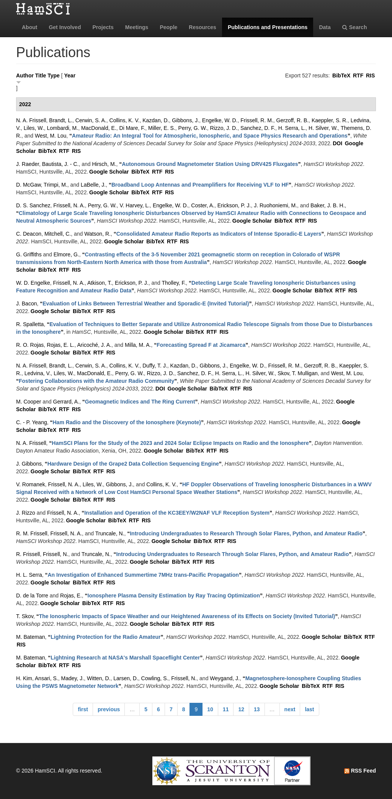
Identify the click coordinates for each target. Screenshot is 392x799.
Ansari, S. (46, 678)
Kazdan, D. (155, 120)
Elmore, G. (66, 254)
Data (324, 27)
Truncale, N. (109, 533)
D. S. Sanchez (33, 205)
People (168, 27)
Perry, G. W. (192, 128)
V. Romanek (30, 484)
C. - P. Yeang (31, 422)
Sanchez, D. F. (257, 128)
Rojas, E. (71, 595)
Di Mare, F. (132, 128)
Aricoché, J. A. (94, 345)
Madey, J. (72, 678)
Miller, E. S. (161, 128)
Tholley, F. (174, 283)
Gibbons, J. (185, 120)
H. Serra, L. (292, 128)
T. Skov (24, 616)
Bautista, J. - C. (60, 164)
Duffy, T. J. (154, 366)
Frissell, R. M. (256, 120)
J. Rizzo (25, 513)
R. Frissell (28, 554)
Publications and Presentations (268, 27)
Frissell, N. (55, 554)
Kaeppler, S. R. (330, 120)
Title (40, 75)
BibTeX (341, 75)
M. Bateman (30, 637)
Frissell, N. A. (69, 205)
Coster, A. (202, 205)
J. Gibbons (29, 464)
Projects (102, 27)
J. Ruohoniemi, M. (275, 205)
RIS (370, 75)
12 (241, 709)
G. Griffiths (29, 254)
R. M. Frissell (31, 533)
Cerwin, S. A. (90, 120)
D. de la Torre (32, 595)
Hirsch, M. (104, 164)
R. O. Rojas (30, 345)
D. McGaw (28, 185)
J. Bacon (26, 303)
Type (53, 75)
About (29, 27)
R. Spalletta (30, 324)
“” (209, 136)
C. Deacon (28, 234)
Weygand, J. (225, 678)
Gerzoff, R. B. (292, 120)
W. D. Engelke (33, 283)
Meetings (137, 27)
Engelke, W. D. (220, 120)
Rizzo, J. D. (224, 128)
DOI (337, 143)
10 (210, 709)
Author (25, 75)
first (83, 709)
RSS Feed (360, 771)
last (309, 709)
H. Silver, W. (323, 128)
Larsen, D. (125, 678)
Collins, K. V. (124, 120)
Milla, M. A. (138, 345)
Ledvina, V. (37, 373)
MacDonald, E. (98, 128)
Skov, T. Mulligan (298, 373)
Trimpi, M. (55, 185)
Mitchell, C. (57, 234)
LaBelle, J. (93, 185)
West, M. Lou (50, 136)
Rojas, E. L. (60, 345)
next (290, 709)
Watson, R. (97, 234)
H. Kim (24, 678)
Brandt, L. (60, 120)
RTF (358, 75)
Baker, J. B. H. (327, 205)
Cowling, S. (154, 678)
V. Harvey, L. (135, 205)
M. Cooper (28, 402)
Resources (202, 27)
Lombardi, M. (62, 128)
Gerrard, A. (66, 402)
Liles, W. (34, 128)
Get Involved (65, 27)
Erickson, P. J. (234, 205)
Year (70, 75)
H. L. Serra (29, 575)
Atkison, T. (99, 283)
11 (226, 709)
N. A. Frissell (31, 120)
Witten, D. (98, 678)
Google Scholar (109, 172)
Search (354, 27)
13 (257, 709)
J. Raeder (27, 164)
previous (109, 709)
